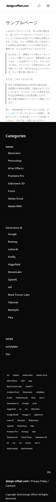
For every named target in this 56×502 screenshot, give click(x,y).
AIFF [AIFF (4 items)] (23, 381)
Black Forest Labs (19, 294)
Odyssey (13, 302)
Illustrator (14, 153)
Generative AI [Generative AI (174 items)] (13, 403)
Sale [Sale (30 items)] (34, 431)
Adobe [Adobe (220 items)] (16, 375)
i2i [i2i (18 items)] (20, 409)
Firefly (12, 257)
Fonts (11, 191)
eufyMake (12, 346)
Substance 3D (16, 183)
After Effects (16, 168)
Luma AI (13, 249)
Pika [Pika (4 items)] (32, 426)
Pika (10, 317)
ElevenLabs (15, 272)
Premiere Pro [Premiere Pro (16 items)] (12, 431)
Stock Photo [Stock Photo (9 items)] (26, 437)
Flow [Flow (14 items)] (34, 398)
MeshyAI (13, 310)
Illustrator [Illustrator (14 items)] (35, 409)
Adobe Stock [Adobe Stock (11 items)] (41, 375)
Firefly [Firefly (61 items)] (9, 398)
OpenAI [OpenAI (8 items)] (10, 426)
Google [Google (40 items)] (25, 403)
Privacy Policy (39, 481)
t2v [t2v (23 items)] (14, 443)
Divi (8, 354)
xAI (10, 287)
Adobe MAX (15, 206)
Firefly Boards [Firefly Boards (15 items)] (22, 398)
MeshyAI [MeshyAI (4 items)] (21, 420)
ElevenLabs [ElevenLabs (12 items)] (27, 392)
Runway (12, 241)
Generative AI (14, 227)
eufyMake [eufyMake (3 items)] (40, 392)
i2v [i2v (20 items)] (26, 409)
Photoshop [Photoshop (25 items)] (22, 426)
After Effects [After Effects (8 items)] (12, 381)
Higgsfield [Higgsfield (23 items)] (11, 409)
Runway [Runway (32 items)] (25, 431)
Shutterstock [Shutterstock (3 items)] (12, 437)
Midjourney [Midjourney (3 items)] (33, 420)
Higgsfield (14, 264)
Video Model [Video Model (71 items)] (12, 448)
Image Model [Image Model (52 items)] (12, 414)
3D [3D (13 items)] (8, 375)
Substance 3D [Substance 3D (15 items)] (41, 437)
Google (12, 234)
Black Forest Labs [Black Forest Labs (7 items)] (14, 386)
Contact (11, 485)
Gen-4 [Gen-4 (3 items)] (41, 398)
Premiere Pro (16, 176)
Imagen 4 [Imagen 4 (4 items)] (26, 414)
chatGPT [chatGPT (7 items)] (29, 386)
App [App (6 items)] (30, 381)
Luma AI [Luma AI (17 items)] (10, 420)
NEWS (9, 339)
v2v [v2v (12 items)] (20, 443)
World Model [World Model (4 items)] (26, 448)
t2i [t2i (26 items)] (8, 443)
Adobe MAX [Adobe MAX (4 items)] (28, 375)
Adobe (9, 146)
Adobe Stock (15, 198)
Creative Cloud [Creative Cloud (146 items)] (13, 392)
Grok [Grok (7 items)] (34, 403)
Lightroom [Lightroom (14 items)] (38, 414)
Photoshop (15, 160)
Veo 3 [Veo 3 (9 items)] (37, 443)
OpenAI (12, 279)
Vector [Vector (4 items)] (28, 443)
